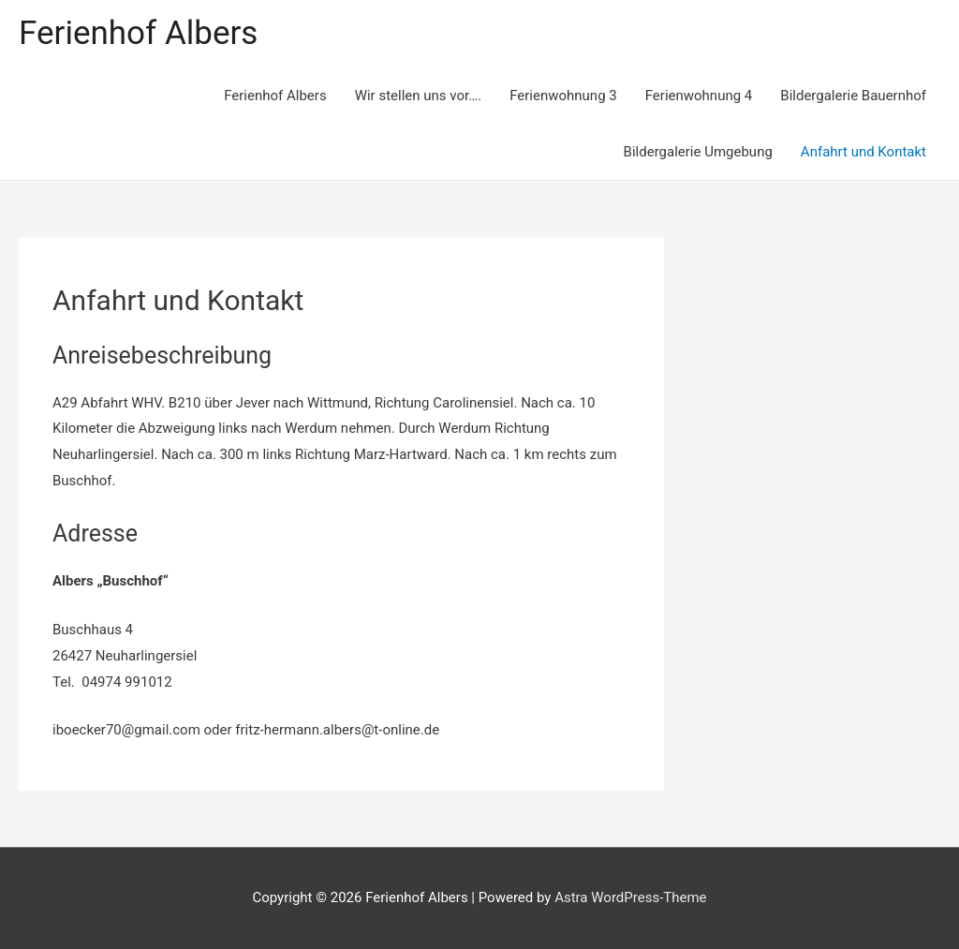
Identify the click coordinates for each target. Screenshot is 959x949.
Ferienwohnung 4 (699, 95)
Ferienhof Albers (138, 33)
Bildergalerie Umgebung (698, 151)
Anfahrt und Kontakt (863, 151)
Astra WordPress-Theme (630, 897)
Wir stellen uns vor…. (418, 95)
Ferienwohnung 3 (563, 95)
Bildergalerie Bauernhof (853, 95)
